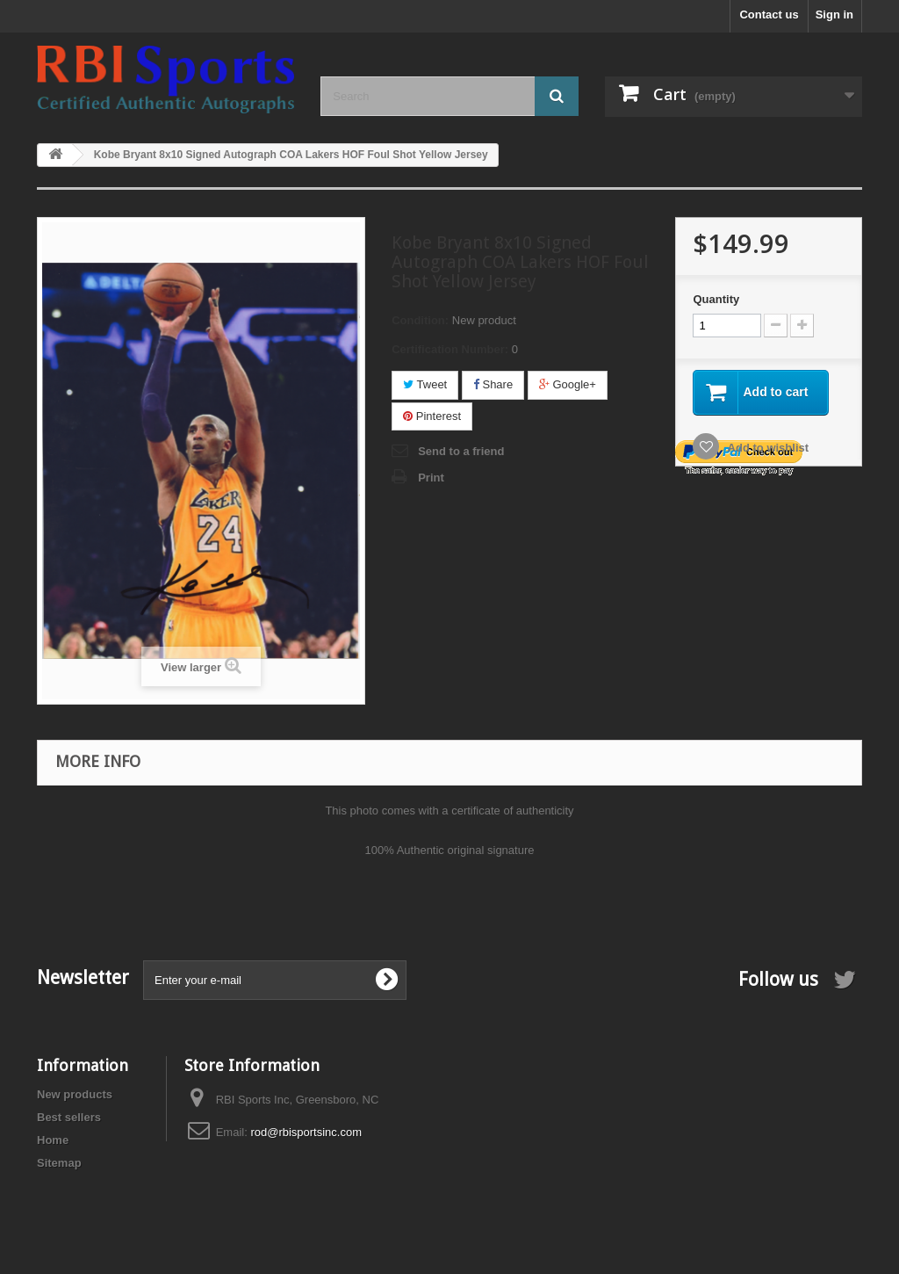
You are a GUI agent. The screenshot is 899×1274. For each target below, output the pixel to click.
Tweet (425, 384)
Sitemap (59, 1162)
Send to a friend (461, 451)
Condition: (420, 320)
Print (431, 477)
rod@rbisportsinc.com (306, 1132)
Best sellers (69, 1117)
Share (493, 384)
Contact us (768, 14)
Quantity (716, 299)
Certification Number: (450, 349)
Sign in (834, 14)
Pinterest (432, 416)
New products (74, 1094)
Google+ (567, 384)
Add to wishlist (766, 447)
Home (52, 1140)
